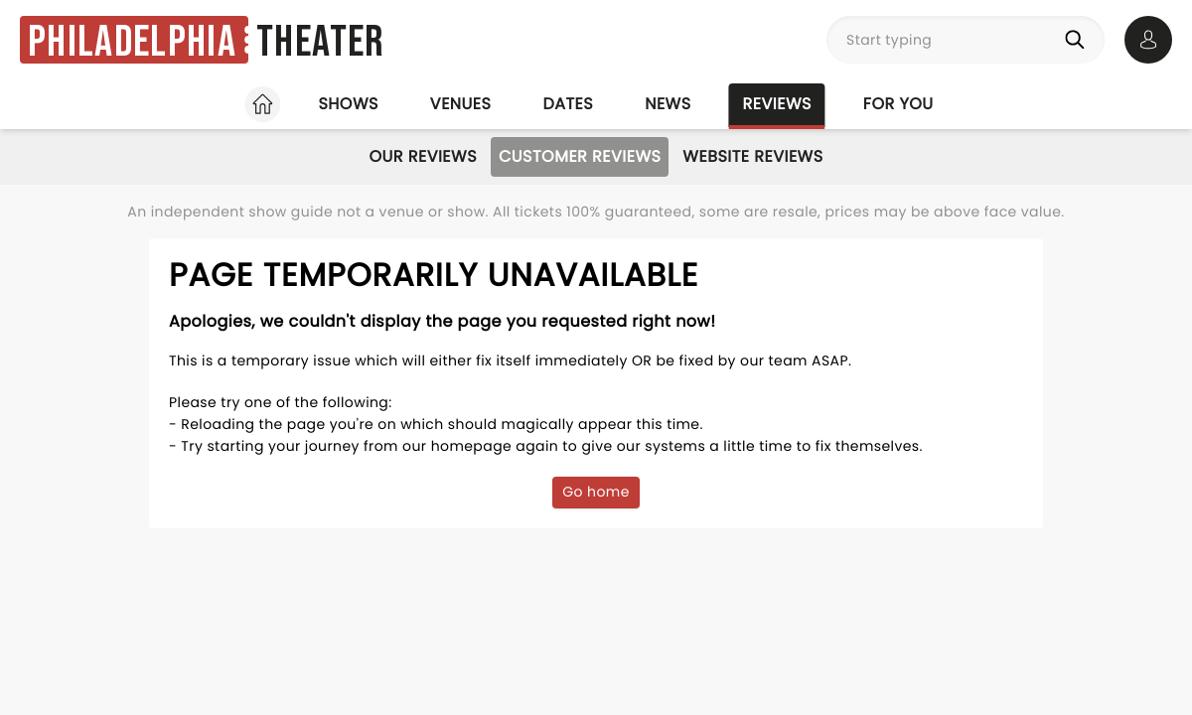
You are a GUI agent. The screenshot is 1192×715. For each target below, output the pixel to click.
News (667, 103)
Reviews (777, 103)
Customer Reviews (580, 156)
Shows (347, 103)
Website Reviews (752, 156)
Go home (596, 491)
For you (898, 103)
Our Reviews (423, 156)
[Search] (1079, 40)
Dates (567, 103)
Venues (461, 103)
